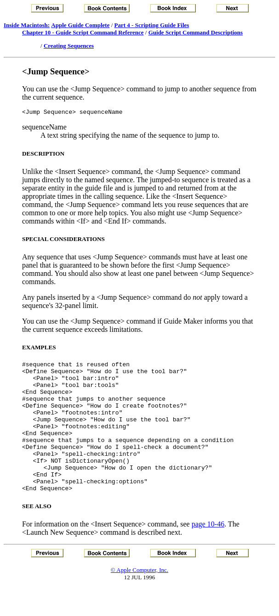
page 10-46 (208, 551)
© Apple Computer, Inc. (139, 597)
